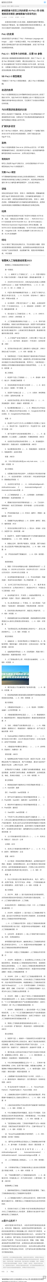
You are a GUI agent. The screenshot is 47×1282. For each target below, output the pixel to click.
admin (5, 17)
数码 (12, 6)
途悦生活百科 (6, 2)
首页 (8, 6)
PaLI (12, 1271)
